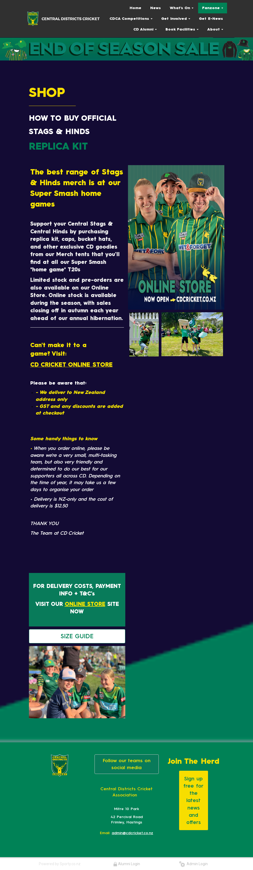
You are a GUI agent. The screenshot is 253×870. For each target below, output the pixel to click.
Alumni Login (126, 864)
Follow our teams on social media (126, 764)
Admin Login (193, 864)
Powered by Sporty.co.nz (60, 864)
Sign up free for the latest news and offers (193, 800)
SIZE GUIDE (77, 636)
